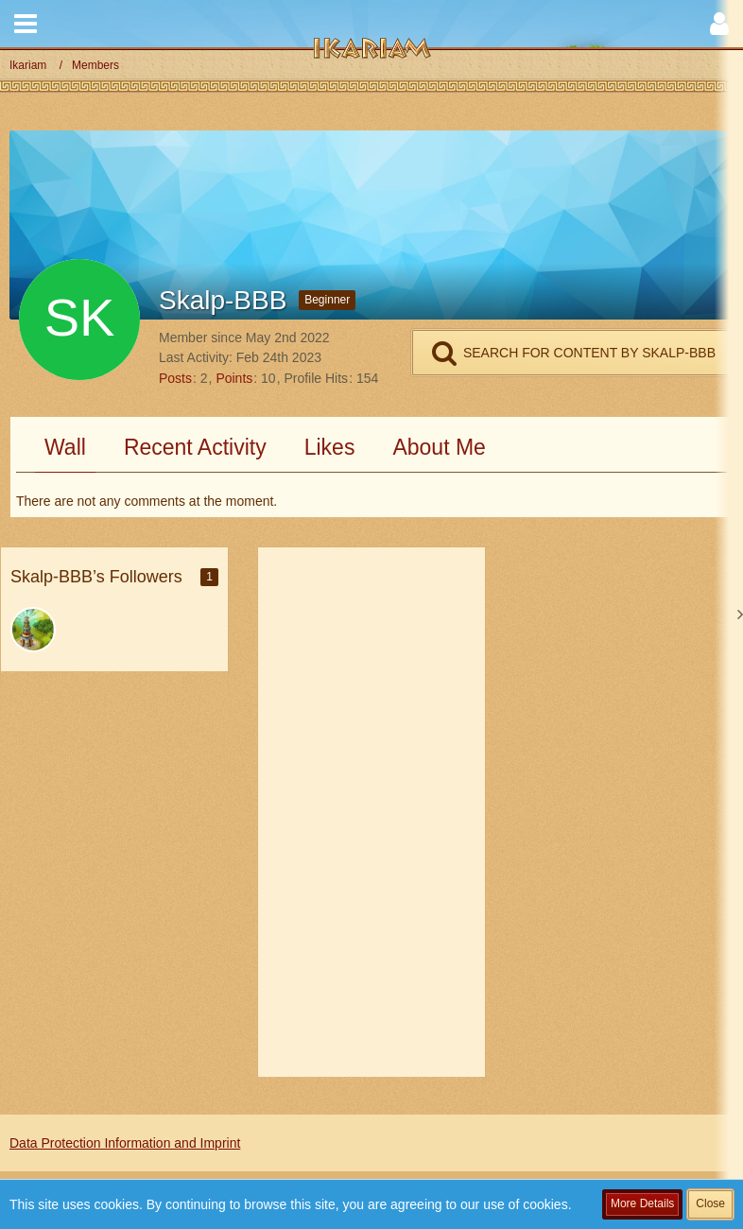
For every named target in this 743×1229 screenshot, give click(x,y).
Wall (65, 447)
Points (234, 378)
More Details (642, 1203)
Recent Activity (195, 447)
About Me (438, 447)
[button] (25, 24)
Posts (175, 378)
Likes (329, 447)
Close (710, 1203)
